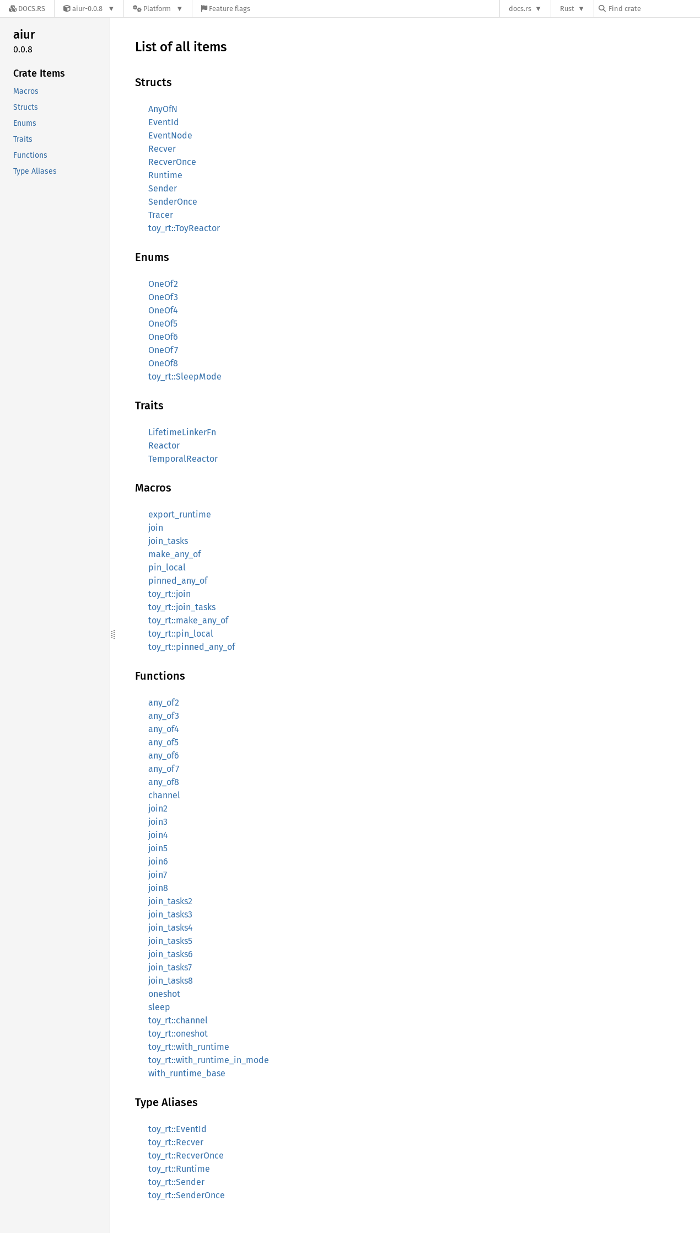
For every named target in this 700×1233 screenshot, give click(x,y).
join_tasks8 (170, 980)
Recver (162, 148)
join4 (158, 835)
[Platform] (158, 8)
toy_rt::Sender (176, 1182)
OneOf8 (163, 363)
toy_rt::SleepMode (185, 376)
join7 (157, 874)
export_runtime (179, 514)
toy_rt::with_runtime (188, 1047)
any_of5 (163, 742)
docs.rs (520, 8)
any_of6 (163, 755)
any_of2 (163, 702)
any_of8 (163, 782)
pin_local (167, 567)
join (155, 527)
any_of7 (163, 769)
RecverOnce (172, 162)
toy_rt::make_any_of (188, 620)
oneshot (164, 994)
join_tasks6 (170, 954)
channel (164, 795)
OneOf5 (162, 323)
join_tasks (168, 541)
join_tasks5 (170, 941)
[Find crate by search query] (653, 8)
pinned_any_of (177, 580)
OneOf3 (163, 297)
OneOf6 (163, 337)
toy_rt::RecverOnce (186, 1155)
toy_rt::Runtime (179, 1168)
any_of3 (163, 716)
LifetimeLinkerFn (182, 432)
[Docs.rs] (27, 8)
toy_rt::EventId (177, 1129)
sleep (159, 1007)
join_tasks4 (170, 927)
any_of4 (163, 729)
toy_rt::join (169, 594)
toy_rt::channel (178, 1020)
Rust (567, 8)
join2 (158, 808)
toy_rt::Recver (175, 1142)
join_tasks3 (170, 914)
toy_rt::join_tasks (182, 607)
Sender (162, 188)
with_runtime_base (186, 1073)
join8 (158, 888)
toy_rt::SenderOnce (186, 1195)
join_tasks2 (170, 901)
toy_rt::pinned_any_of (191, 647)
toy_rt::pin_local (180, 633)
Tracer (160, 215)
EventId (163, 122)
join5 (158, 848)
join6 (158, 861)
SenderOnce (172, 201)
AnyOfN (162, 109)
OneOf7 (163, 350)
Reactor (164, 445)
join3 (158, 821)
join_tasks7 (170, 967)
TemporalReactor (183, 458)
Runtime (165, 175)
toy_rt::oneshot (178, 1033)
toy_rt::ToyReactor (184, 228)
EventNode (170, 135)
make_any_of (174, 554)
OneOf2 (163, 284)
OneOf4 (163, 310)
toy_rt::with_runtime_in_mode (208, 1060)
